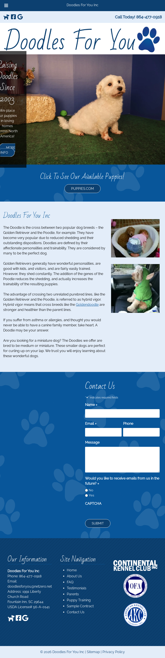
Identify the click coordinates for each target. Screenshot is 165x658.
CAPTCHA (93, 504)
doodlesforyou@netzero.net (30, 586)
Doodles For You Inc (82, 5)
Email (91, 424)
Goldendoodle (87, 305)
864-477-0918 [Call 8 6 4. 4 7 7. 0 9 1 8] (30, 576)
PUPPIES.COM (82, 189)
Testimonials (76, 588)
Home (72, 570)
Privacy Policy (113, 652)
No (91, 490)
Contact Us (75, 612)
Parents (73, 594)
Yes (91, 495)
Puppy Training (79, 600)
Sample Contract (80, 606)
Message (92, 442)
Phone (128, 424)
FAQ (70, 582)
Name (91, 405)
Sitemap (93, 652)
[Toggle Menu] (6, 5)
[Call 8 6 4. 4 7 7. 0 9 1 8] (149, 17)
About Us (74, 576)
